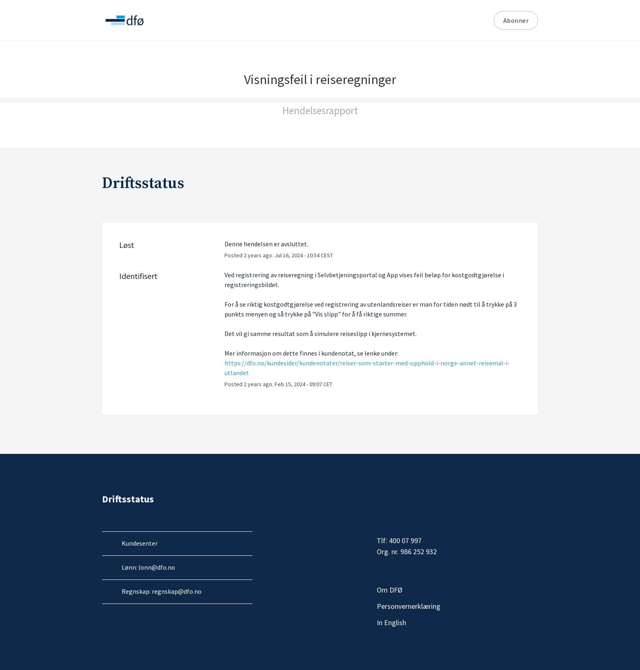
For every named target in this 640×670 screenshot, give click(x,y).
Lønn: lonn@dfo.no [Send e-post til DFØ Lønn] (148, 567)
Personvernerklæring (447, 606)
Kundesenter (140, 543)
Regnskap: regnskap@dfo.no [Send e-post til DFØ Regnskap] (162, 591)
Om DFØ (447, 590)
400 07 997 (405, 540)
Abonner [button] (516, 20)
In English (447, 623)
